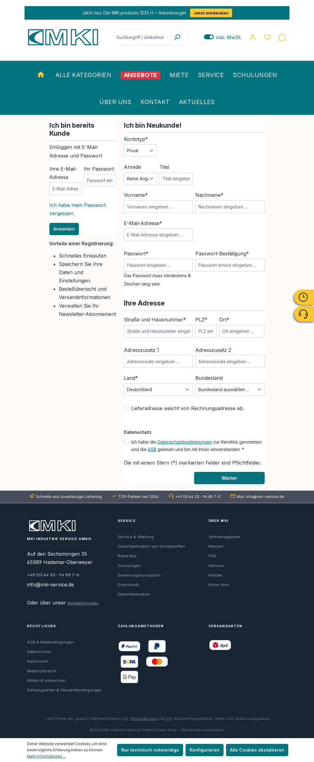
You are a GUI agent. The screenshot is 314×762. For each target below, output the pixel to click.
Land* (131, 378)
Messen (216, 546)
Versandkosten (143, 718)
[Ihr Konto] (252, 37)
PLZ (201, 320)
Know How (219, 584)
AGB (152, 449)
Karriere (216, 565)
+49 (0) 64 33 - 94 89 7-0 (197, 496)
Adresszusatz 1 (141, 350)
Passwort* (136, 254)
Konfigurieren (205, 749)
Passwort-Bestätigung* (222, 254)
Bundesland (209, 378)
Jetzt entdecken (211, 12)
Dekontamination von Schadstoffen (151, 546)
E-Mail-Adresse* (143, 223)
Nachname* (209, 195)
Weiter (229, 478)
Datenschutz (39, 651)
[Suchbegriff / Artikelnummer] (140, 37)
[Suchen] (177, 37)
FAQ (212, 555)
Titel (164, 167)
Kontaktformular (82, 603)
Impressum (37, 661)
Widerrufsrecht (41, 670)
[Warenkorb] (282, 37)
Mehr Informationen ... (46, 756)
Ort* (224, 320)
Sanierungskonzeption (139, 575)
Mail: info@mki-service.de (260, 496)
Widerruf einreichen (46, 680)
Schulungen (129, 565)
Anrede (132, 167)
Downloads (128, 584)
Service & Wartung (136, 536)
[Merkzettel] (267, 37)
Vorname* (136, 195)
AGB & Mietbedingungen (50, 642)
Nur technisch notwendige (150, 749)
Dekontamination (134, 594)
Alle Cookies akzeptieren (257, 749)
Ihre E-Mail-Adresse (63, 173)
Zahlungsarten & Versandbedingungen (64, 689)
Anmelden (64, 228)
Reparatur (127, 555)
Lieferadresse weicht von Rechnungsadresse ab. (187, 408)
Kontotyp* (136, 139)
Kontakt (216, 575)
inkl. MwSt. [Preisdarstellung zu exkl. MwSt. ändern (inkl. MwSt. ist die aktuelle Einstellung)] (222, 37)
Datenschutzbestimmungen (185, 442)
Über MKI (218, 521)
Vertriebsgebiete (224, 536)
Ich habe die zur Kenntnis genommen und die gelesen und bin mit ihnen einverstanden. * (196, 445)
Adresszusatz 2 (213, 350)
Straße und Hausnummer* (155, 320)
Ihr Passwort (99, 169)
